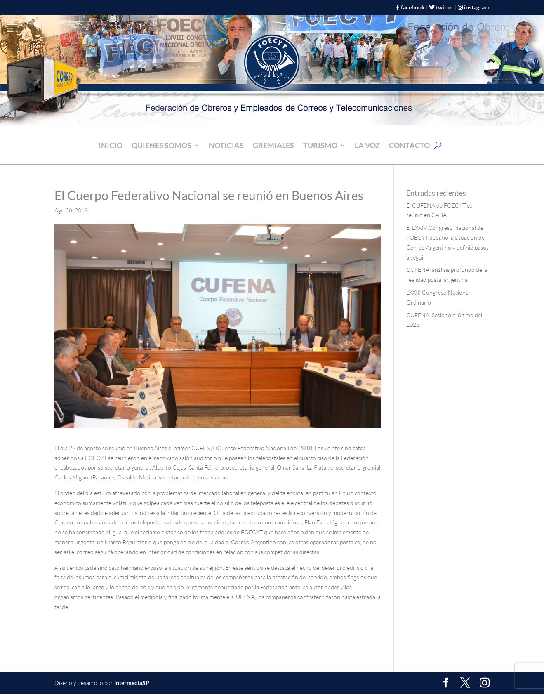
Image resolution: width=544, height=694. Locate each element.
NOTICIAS (226, 146)
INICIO (110, 146)
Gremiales (273, 146)
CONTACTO (409, 146)
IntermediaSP (131, 682)
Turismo (320, 146)
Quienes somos (161, 146)
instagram (477, 7)
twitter (445, 7)
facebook (413, 7)
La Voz (367, 146)
